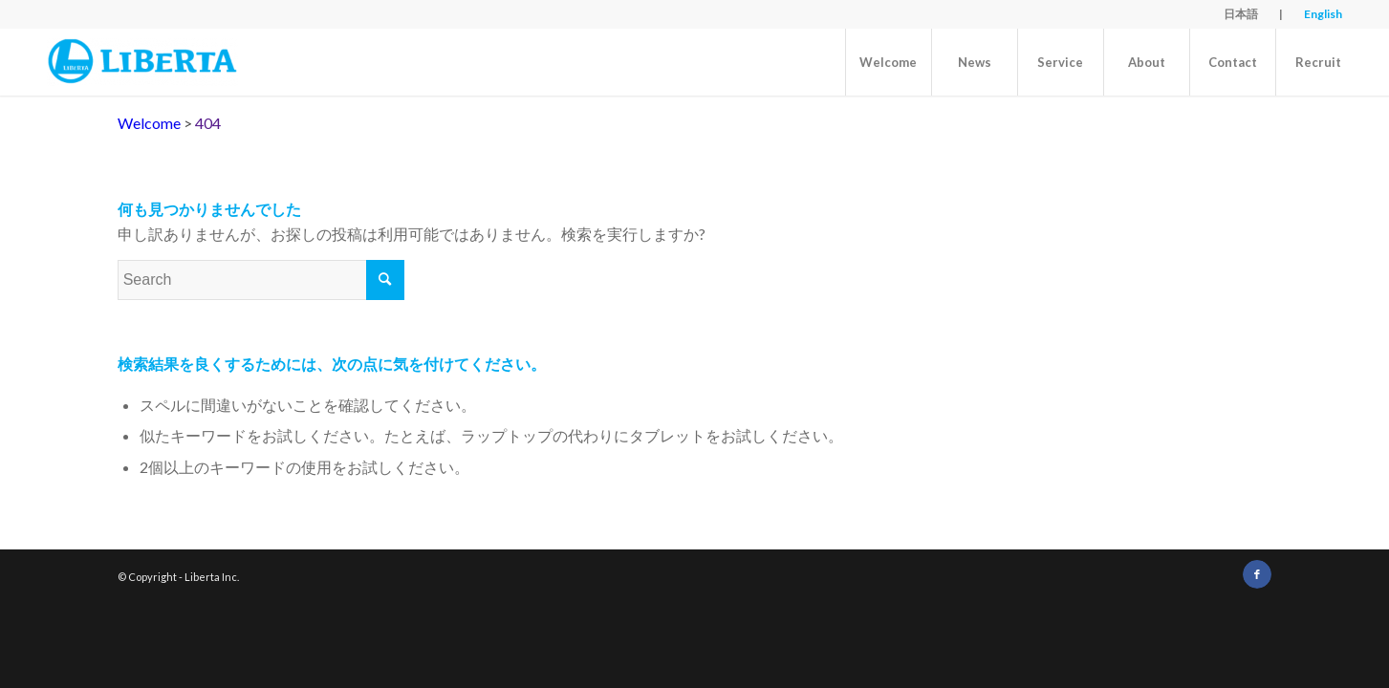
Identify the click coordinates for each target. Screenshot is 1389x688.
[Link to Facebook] (1257, 574)
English (1323, 14)
